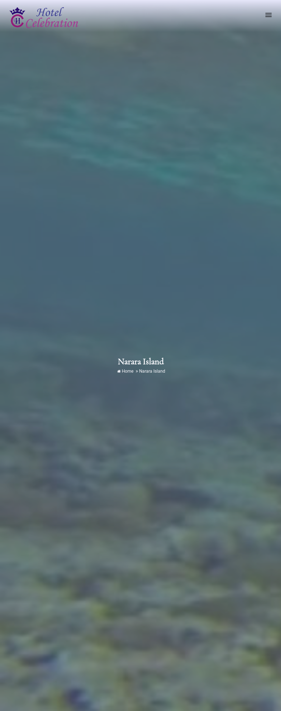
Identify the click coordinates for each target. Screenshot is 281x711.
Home (125, 371)
